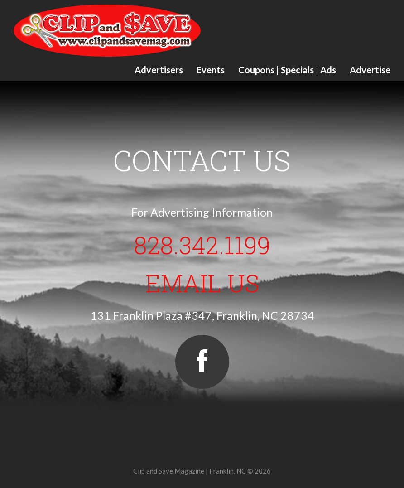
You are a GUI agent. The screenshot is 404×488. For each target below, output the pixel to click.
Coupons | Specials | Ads (287, 69)
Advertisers (159, 69)
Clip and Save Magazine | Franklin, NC (189, 471)
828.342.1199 (202, 245)
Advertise (370, 69)
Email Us (202, 283)
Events (211, 69)
